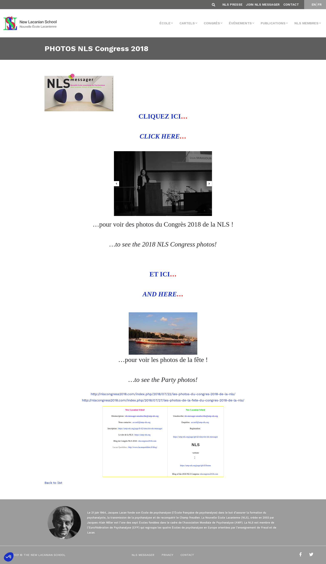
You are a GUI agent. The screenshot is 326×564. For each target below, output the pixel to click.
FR (320, 4)
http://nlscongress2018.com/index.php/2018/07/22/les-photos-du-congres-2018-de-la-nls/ (163, 394)
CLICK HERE (160, 136)
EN (314, 4)
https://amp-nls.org (143, 435)
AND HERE (160, 294)
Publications (273, 23)
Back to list (53, 483)
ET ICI (159, 274)
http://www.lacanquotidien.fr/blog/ (142, 447)
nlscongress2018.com (209, 474)
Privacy (167, 555)
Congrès (212, 23)
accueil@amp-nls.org (141, 422)
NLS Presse (232, 4)
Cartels (187, 23)
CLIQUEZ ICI (159, 116)
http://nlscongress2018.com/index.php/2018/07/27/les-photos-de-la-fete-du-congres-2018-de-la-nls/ (163, 400)
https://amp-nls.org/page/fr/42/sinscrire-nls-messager (140, 428)
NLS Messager (143, 555)
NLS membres (306, 23)
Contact (291, 4)
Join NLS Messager (263, 4)
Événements (240, 23)
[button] (9, 557)
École (164, 23)
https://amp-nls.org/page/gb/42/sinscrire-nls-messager (195, 437)
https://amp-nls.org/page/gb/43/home (195, 465)
